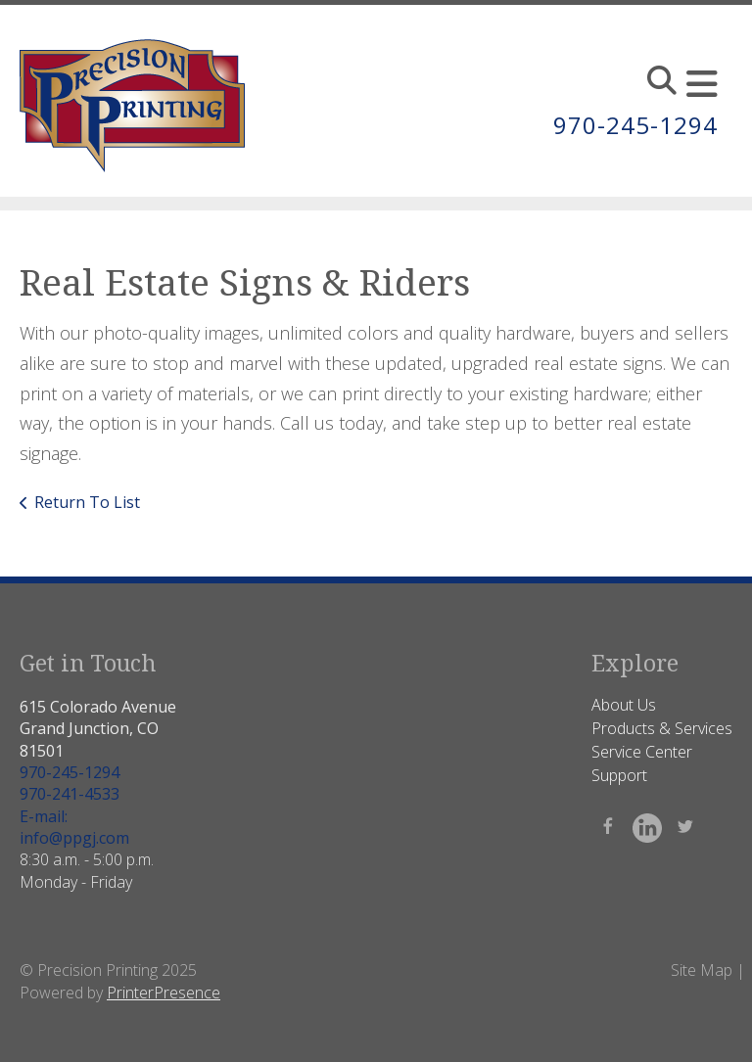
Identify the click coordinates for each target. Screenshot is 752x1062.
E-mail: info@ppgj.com (74, 827)
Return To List (87, 502)
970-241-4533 (69, 794)
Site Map (701, 970)
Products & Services (661, 728)
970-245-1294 (635, 125)
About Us (623, 705)
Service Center (641, 751)
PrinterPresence (163, 992)
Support (619, 775)
